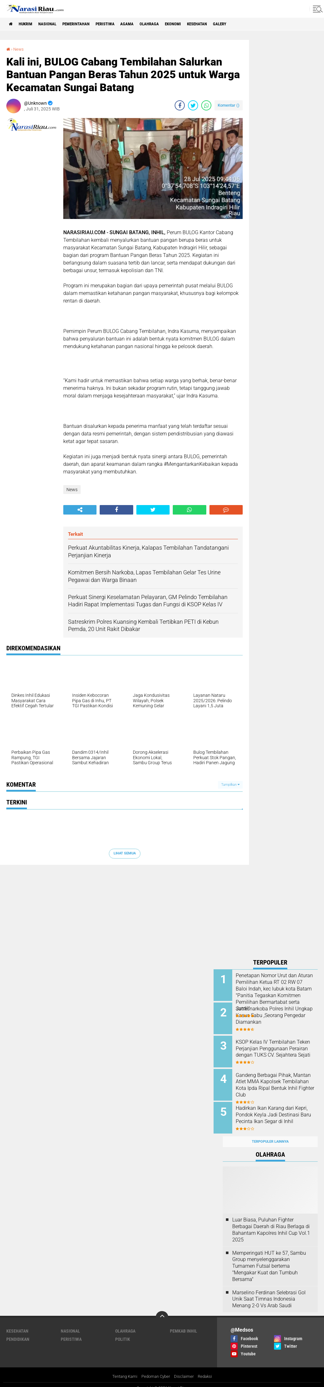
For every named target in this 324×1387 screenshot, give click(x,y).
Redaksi (207, 1369)
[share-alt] (80, 509)
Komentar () (229, 105)
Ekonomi (192, 24)
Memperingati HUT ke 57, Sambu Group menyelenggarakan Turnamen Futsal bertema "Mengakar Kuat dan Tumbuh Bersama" (269, 1259)
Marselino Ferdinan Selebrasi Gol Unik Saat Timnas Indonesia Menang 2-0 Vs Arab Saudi (269, 1292)
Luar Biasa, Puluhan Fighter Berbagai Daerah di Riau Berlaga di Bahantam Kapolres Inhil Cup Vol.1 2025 (271, 1222)
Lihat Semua (125, 853)
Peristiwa (117, 24)
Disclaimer (186, 1369)
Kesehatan (220, 24)
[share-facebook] (180, 105)
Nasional (53, 24)
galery (245, 24)
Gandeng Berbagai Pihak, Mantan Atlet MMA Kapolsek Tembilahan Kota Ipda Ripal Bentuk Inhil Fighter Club (277, 1081)
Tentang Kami (122, 1369)
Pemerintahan (85, 24)
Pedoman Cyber (155, 1369)
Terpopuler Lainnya (270, 1134)
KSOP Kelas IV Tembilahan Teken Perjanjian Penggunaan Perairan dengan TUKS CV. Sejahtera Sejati (278, 1049)
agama (142, 24)
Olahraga (166, 24)
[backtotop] (162, 1310)
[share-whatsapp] (206, 105)
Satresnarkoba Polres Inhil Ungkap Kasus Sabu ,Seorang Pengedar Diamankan (278, 1014)
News (19, 49)
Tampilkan (230, 784)
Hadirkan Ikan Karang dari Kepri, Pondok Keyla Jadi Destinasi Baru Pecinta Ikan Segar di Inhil (275, 1113)
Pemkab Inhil (183, 1323)
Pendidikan (17, 1331)
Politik (122, 1331)
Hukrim (28, 24)
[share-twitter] (193, 105)
